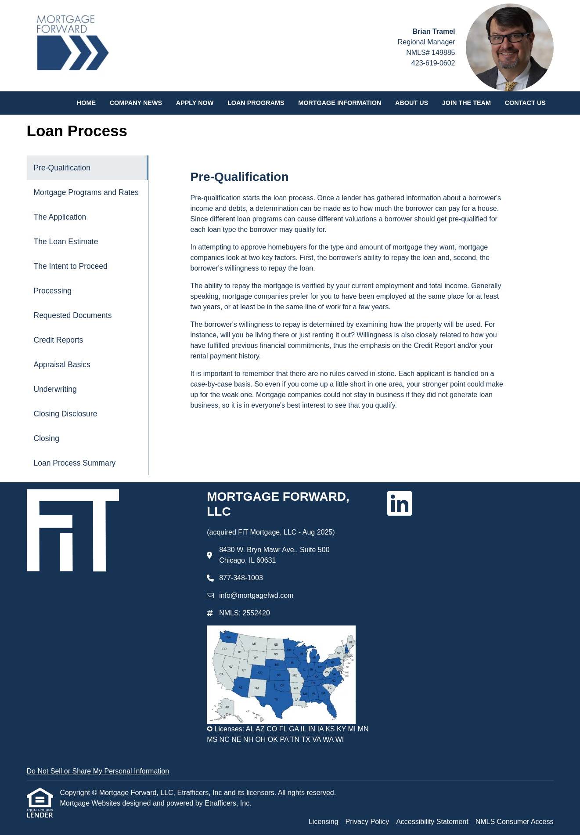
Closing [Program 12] (46, 438)
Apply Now (195, 102)
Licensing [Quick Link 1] (324, 821)
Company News (136, 102)
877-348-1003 (241, 578)
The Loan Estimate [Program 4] (66, 241)
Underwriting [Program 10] (55, 389)
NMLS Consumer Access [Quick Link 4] (515, 821)
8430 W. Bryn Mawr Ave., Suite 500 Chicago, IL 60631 (274, 555)
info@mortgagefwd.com (256, 595)
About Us (411, 102)
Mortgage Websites (91, 803)
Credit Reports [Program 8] (58, 340)
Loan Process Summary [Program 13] (75, 463)
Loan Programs (256, 102)
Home (86, 102)
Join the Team (466, 102)
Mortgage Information (339, 102)
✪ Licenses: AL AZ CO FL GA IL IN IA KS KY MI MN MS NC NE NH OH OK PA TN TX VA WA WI (287, 734)
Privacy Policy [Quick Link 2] (367, 821)
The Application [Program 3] (60, 217)
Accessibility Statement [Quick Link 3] (432, 821)
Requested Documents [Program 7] (73, 315)
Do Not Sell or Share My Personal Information (98, 771)
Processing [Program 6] (53, 290)
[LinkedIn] (399, 503)
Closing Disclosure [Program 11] (65, 413)
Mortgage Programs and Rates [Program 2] (86, 192)
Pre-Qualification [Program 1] (62, 167)
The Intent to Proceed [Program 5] (71, 266)
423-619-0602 (433, 63)
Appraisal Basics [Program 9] (62, 364)
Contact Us (525, 102)
